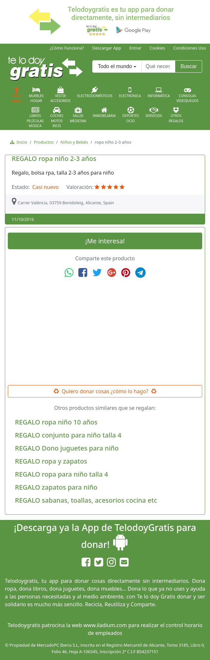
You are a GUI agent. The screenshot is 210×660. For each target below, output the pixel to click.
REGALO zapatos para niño (56, 487)
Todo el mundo (115, 66)
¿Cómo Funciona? (67, 48)
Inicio (20, 142)
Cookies (157, 48)
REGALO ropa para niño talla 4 (61, 474)
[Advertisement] (105, 331)
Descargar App (106, 48)
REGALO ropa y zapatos (51, 461)
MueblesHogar (36, 95)
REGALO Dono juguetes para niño (67, 448)
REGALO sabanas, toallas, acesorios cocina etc (86, 500)
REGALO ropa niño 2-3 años (54, 158)
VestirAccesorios (60, 95)
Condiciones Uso (189, 48)
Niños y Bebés (74, 142)
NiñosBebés (17, 95)
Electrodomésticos (94, 92)
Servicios (154, 112)
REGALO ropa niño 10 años (56, 422)
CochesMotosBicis (56, 117)
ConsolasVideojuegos (188, 95)
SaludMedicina (78, 115)
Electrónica (130, 92)
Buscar (188, 66)
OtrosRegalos (176, 115)
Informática (159, 92)
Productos (44, 142)
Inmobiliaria (104, 112)
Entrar (135, 48)
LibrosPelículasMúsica (35, 117)
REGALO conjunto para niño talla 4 (68, 435)
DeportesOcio (130, 115)
